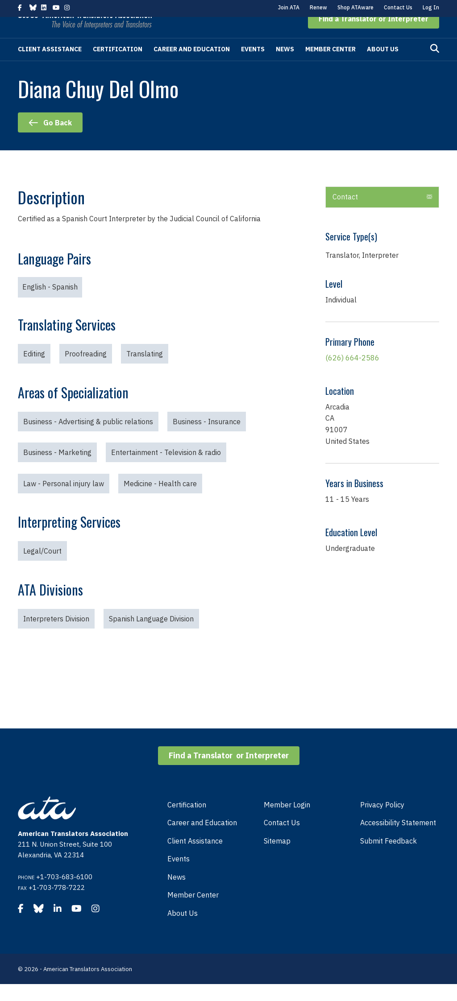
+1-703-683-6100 (64, 893)
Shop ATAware (355, 7)
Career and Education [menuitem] (202, 839)
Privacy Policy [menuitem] (382, 821)
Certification (117, 66)
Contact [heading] (345, 213)
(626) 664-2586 (352, 374)
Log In (431, 7)
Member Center (330, 66)
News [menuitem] (176, 893)
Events (253, 66)
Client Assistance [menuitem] (195, 857)
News (285, 66)
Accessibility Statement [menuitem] (398, 839)
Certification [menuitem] (186, 821)
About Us (383, 66)
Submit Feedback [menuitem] (388, 857)
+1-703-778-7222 (57, 904)
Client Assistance (50, 66)
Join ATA (288, 7)
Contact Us (398, 7)
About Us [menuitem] (182, 930)
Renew (318, 7)
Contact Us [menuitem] (282, 839)
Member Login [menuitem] (287, 821)
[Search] (434, 66)
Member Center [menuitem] (193, 911)
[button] (373, 36)
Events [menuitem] (178, 875)
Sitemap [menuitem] (277, 857)
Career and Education (192, 66)
